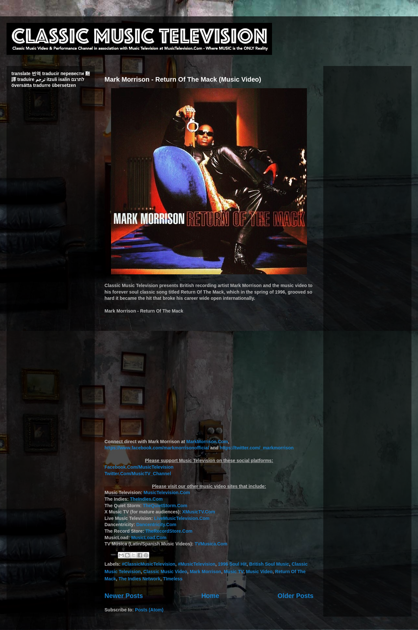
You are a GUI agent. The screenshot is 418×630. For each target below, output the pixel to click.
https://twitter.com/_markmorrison (257, 447)
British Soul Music (269, 564)
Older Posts (296, 595)
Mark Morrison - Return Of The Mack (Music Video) (182, 79)
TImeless (173, 578)
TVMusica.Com (211, 543)
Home (210, 595)
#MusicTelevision (197, 564)
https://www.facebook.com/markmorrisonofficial (156, 447)
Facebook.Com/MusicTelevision (138, 467)
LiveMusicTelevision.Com (181, 518)
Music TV (233, 571)
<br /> (209, 373)
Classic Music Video (165, 571)
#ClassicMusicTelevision (148, 564)
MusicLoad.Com (149, 537)
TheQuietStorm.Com (165, 505)
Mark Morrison (205, 571)
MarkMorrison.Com (207, 441)
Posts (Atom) (149, 609)
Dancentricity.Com (156, 524)
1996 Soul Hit (232, 564)
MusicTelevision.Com (167, 492)
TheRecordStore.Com (168, 531)
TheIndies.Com (146, 499)
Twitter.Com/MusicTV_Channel (137, 473)
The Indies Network (139, 578)
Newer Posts (123, 595)
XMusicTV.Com (198, 511)
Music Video (259, 571)
